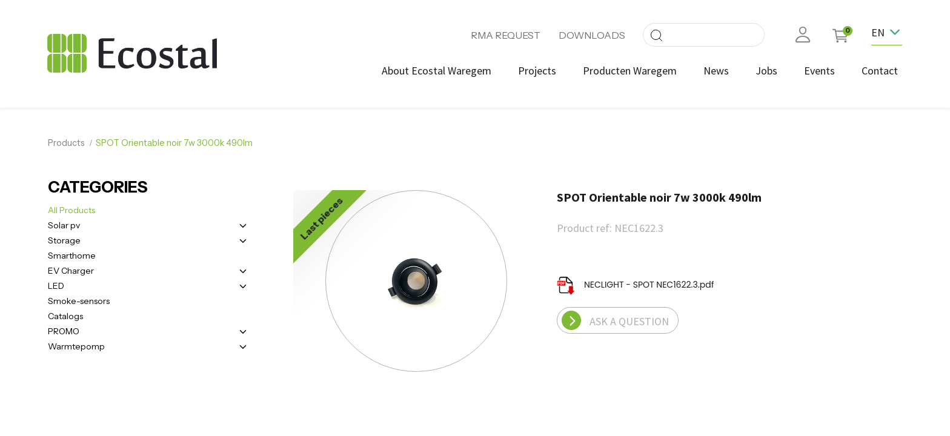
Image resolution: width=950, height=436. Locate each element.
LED (56, 284)
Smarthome (72, 254)
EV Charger (71, 269)
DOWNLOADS (592, 35)
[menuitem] (436, 71)
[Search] (656, 35)
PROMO (63, 330)
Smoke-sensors (79, 299)
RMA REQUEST (505, 35)
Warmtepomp (76, 345)
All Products (71, 208)
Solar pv (64, 224)
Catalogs (65, 314)
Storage (64, 239)
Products (66, 142)
